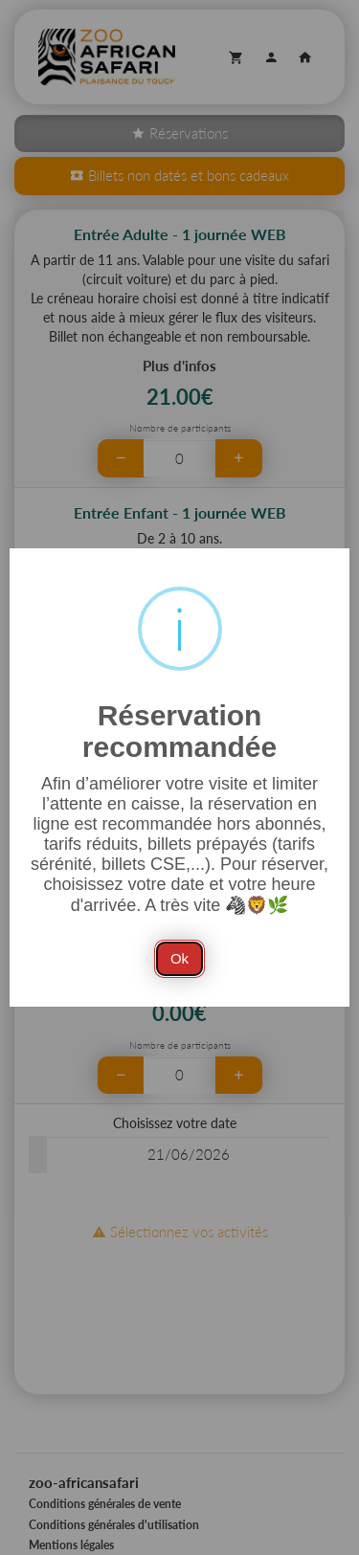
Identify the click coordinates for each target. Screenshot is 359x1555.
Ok (179, 958)
